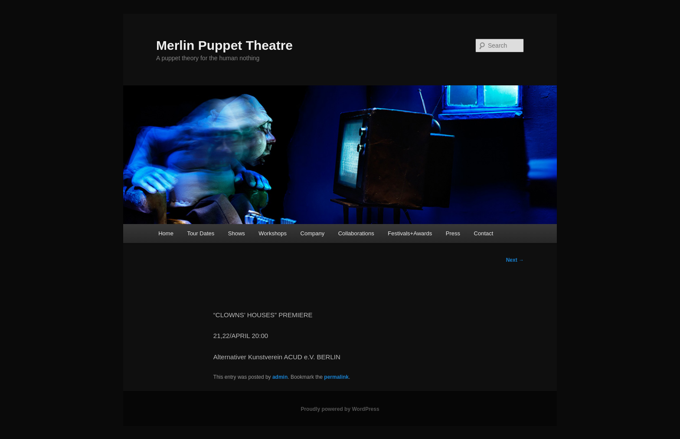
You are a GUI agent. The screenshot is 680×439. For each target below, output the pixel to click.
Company (313, 233)
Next (515, 260)
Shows (236, 233)
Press (453, 233)
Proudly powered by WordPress (340, 409)
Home (165, 233)
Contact (484, 233)
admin (280, 377)
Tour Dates (200, 233)
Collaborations (356, 233)
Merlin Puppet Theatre (224, 45)
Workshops (272, 233)
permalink (336, 377)
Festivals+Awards (410, 233)
